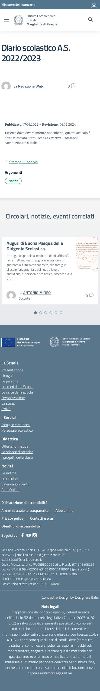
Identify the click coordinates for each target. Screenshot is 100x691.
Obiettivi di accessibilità (20, 526)
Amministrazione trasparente (24, 510)
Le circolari (9, 478)
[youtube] (28, 535)
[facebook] (22, 535)
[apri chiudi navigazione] (6, 20)
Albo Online (10, 489)
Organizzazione (13, 397)
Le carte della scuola (17, 392)
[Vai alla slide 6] (61, 312)
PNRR (6, 409)
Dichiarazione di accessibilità (24, 502)
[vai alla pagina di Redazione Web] (30, 86)
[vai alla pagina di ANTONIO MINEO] (37, 292)
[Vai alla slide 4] (50, 312)
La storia (8, 403)
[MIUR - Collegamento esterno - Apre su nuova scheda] (18, 4)
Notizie (13, 180)
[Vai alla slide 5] (56, 312)
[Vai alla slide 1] (35, 312)
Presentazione (12, 370)
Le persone (9, 381)
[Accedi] (94, 5)
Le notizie (8, 473)
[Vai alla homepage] (18, 20)
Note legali (50, 606)
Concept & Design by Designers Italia (70, 597)
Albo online (64, 510)
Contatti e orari (42, 518)
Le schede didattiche (17, 452)
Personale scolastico (17, 430)
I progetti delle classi (17, 457)
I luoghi (7, 375)
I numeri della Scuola (17, 386)
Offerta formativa (14, 446)
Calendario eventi (14, 484)
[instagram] (34, 535)
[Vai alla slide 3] (45, 312)
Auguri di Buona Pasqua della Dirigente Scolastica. (34, 245)
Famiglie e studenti (15, 424)
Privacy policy (12, 518)
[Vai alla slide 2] (40, 312)
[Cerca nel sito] (90, 20)
